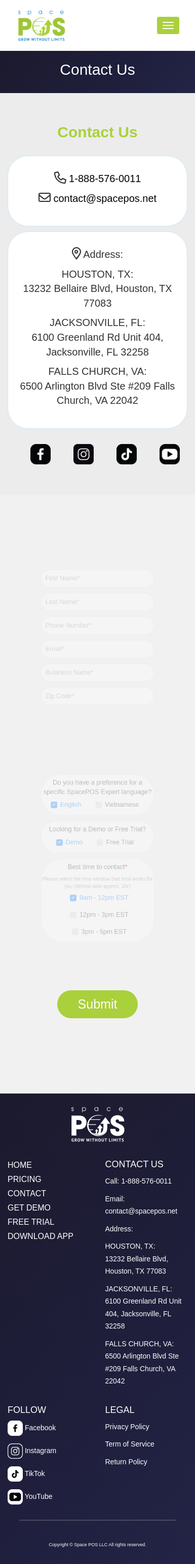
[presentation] (89, 1043)
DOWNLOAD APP (40, 1236)
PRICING (25, 1179)
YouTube (30, 1496)
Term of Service (129, 1444)
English (72, 808)
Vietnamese (120, 808)
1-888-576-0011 (105, 178)
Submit (98, 1004)
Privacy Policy (127, 1427)
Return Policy (126, 1462)
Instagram (32, 1451)
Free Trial (118, 843)
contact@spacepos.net (105, 198)
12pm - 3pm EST (104, 911)
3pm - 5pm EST (103, 927)
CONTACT (27, 1193)
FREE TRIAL (31, 1222)
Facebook (32, 1428)
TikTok (26, 1474)
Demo (75, 843)
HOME (20, 1165)
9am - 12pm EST (104, 895)
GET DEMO (29, 1207)
